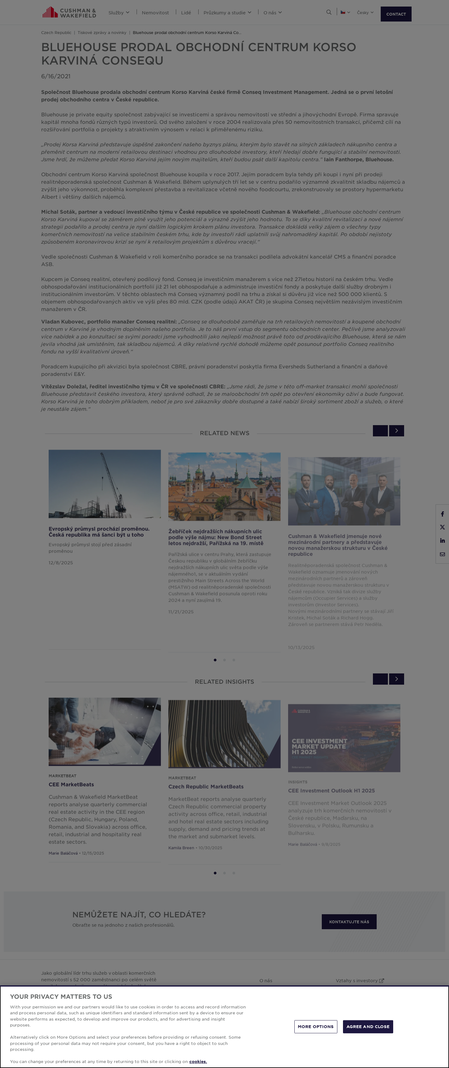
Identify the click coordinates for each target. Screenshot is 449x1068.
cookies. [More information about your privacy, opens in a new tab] (198, 1061)
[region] (224, 1026)
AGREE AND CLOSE (368, 1026)
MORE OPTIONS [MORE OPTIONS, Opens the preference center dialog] (316, 1026)
